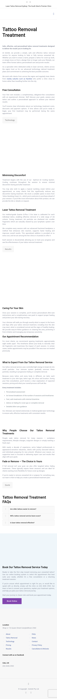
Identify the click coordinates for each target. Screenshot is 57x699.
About (8, 634)
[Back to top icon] (28, 683)
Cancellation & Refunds (40, 649)
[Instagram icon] (30, 2)
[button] (28, 509)
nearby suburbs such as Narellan (19, 79)
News (34, 638)
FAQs (34, 634)
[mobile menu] (53, 14)
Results (8, 649)
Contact (35, 641)
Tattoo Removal (17, 209)
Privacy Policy (37, 645)
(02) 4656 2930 (45, 586)
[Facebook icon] (27, 2)
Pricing (8, 645)
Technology (10, 641)
